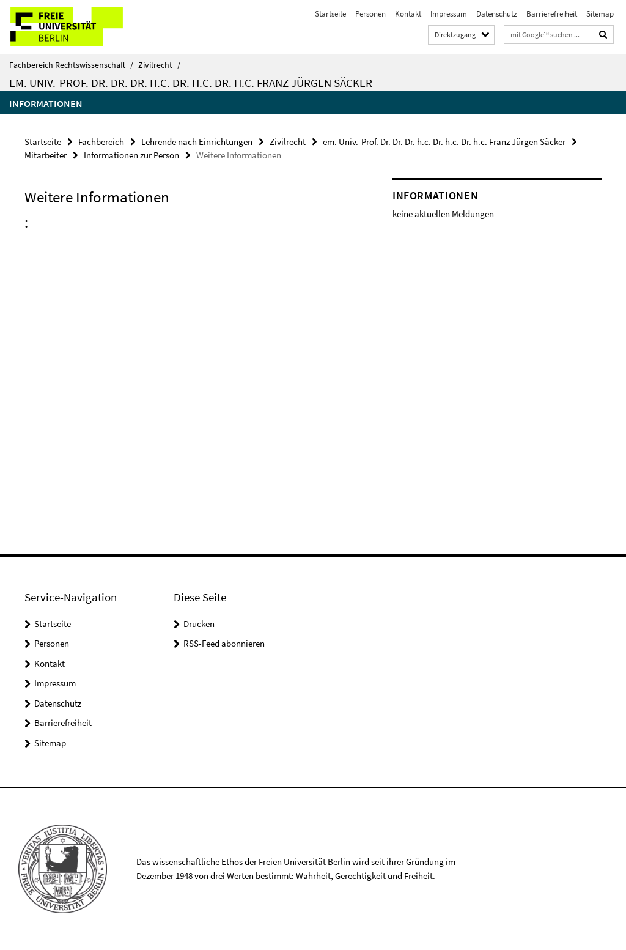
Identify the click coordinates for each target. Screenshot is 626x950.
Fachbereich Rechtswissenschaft (71, 65)
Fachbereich (101, 141)
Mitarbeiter (45, 155)
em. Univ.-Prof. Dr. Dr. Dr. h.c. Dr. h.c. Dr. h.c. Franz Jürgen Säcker (190, 82)
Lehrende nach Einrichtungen (196, 141)
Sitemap (600, 14)
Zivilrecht (159, 65)
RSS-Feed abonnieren (224, 643)
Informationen (46, 103)
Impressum (448, 14)
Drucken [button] (199, 623)
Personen (370, 14)
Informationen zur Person (131, 155)
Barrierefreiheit (551, 14)
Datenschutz (496, 14)
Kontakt (408, 14)
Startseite (330, 14)
